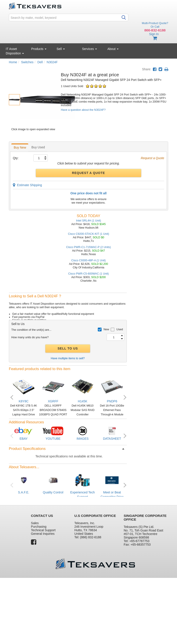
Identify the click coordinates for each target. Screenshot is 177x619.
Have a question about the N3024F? (83, 109)
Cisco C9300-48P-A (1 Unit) (88, 260)
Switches (27, 62)
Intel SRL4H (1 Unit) (88, 220)
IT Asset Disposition (15, 51)
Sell (61, 49)
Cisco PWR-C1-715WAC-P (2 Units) (88, 247)
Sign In (154, 34)
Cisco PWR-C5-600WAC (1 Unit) (88, 273)
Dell (40, 62)
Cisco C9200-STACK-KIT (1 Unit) (88, 233)
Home (13, 62)
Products (38, 49)
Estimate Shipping (27, 185)
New (106, 329)
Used (119, 329)
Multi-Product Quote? (155, 23)
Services (89, 49)
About (113, 49)
